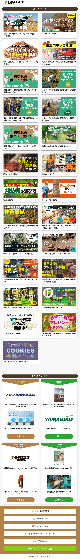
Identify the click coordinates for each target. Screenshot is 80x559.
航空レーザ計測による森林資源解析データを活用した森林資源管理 (20, 405)
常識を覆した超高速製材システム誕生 (59, 492)
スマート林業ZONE (20, 382)
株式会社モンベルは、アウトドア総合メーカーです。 (20, 492)
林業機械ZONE (59, 382)
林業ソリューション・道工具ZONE (20, 445)
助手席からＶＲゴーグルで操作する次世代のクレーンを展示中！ (59, 405)
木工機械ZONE (59, 445)
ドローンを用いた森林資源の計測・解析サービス (20, 428)
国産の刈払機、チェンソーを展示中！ (59, 428)
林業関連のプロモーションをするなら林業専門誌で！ (20, 469)
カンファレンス (42, 526)
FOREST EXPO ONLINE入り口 (40, 549)
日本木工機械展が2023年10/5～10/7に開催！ (59, 468)
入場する (21, 436)
